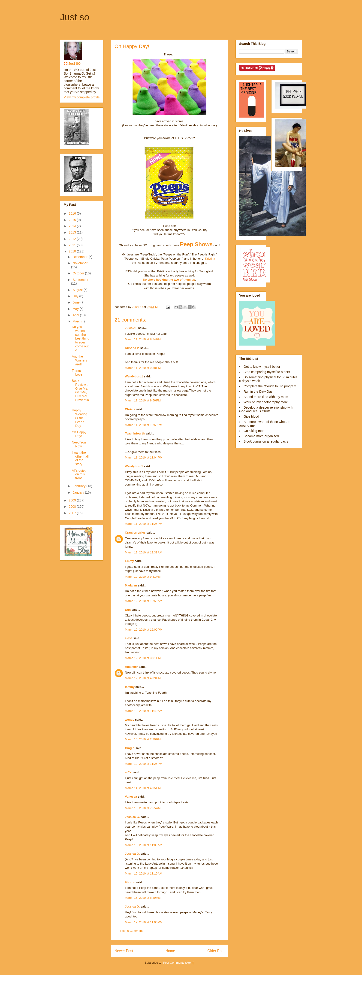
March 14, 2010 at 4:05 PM (143, 788)
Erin (128, 609)
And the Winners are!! (79, 360)
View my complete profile (82, 97)
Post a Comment (131, 930)
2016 (73, 213)
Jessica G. (132, 817)
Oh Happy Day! (79, 434)
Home (170, 951)
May (75, 309)
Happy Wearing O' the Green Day (79, 418)
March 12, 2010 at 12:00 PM (143, 629)
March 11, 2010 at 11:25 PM (143, 523)
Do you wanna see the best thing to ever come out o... (80, 338)
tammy (130, 687)
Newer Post (124, 951)
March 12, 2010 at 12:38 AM (143, 552)
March (77, 321)
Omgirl (130, 748)
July (75, 296)
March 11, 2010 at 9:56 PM (143, 400)
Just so (74, 17)
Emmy (129, 561)
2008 (73, 506)
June (76, 302)
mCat (129, 772)
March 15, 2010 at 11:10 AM (143, 873)
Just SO (74, 63)
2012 (73, 239)
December (80, 257)
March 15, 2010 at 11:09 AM (143, 845)
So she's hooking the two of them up (169, 279)
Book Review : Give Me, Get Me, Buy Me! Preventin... (80, 392)
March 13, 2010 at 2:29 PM (143, 739)
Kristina (210, 258)
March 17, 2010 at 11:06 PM (143, 922)
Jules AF (131, 328)
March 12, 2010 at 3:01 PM (143, 658)
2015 (73, 220)
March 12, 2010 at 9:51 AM (142, 576)
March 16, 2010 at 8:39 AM (142, 897)
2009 (73, 500)
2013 (73, 232)
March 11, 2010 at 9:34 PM (143, 339)
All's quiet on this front (78, 474)
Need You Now (79, 444)
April (76, 315)
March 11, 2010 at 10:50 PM (143, 425)
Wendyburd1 (134, 376)
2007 (73, 513)
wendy (129, 719)
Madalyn (131, 585)
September (80, 280)
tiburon (130, 882)
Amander (131, 666)
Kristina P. (132, 348)
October (78, 273)
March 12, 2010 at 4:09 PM (143, 678)
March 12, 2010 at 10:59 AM (143, 601)
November (79, 263)
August (77, 290)
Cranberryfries (135, 532)
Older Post (215, 951)
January (78, 492)
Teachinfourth (135, 433)
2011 (73, 245)
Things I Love (77, 372)
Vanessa (131, 796)
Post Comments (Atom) (178, 962)
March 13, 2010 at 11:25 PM (143, 763)
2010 (73, 251)
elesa (129, 638)
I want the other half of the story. (80, 458)
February (79, 486)
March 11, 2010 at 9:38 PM (143, 368)
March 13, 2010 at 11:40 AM (143, 711)
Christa (130, 409)
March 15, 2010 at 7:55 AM (142, 808)
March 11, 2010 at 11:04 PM (143, 457)
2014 (73, 226)
